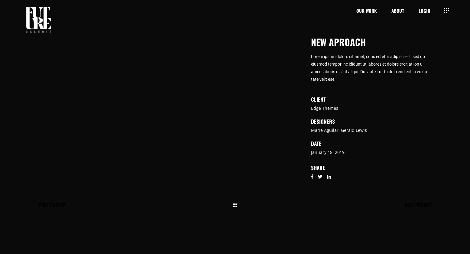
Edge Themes (324, 108)
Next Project (418, 205)
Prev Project (52, 205)
